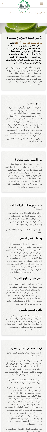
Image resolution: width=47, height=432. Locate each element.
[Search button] (3, 3)
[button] (41, 3)
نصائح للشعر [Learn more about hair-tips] (30, 13)
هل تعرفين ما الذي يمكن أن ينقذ (28, 43)
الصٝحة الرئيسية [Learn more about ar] (41, 13)
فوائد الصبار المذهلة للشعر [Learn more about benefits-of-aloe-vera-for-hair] (15, 13)
